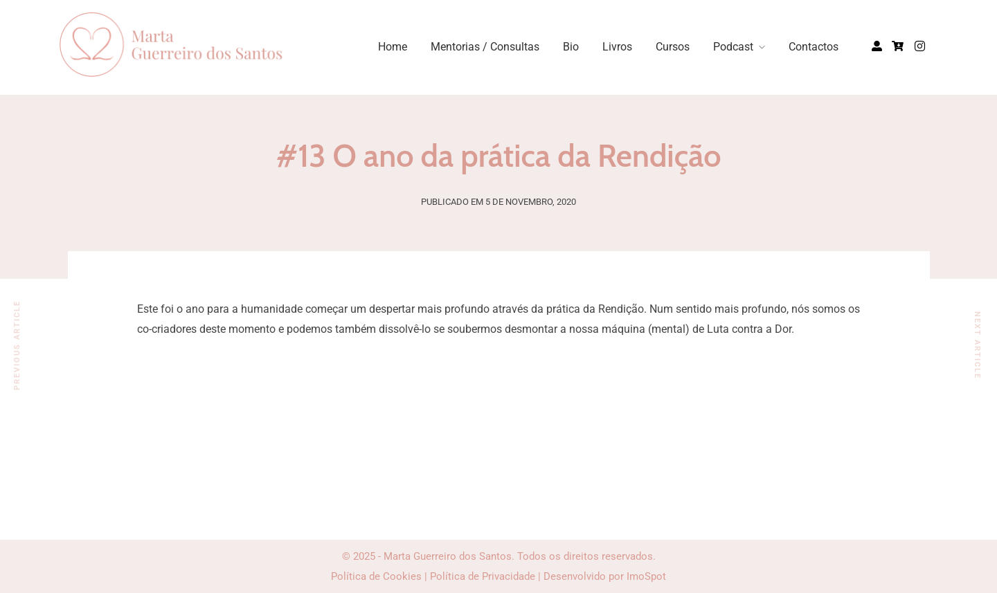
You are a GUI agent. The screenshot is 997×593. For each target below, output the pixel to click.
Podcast (733, 46)
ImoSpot (646, 576)
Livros (617, 46)
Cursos (673, 46)
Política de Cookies (376, 576)
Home (392, 46)
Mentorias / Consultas (485, 46)
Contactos (813, 46)
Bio (571, 46)
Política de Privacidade (482, 576)
